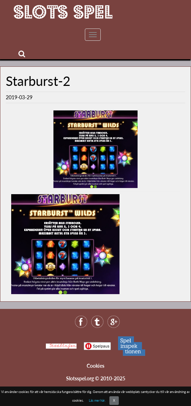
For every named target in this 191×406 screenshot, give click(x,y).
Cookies (95, 366)
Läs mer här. (97, 400)
